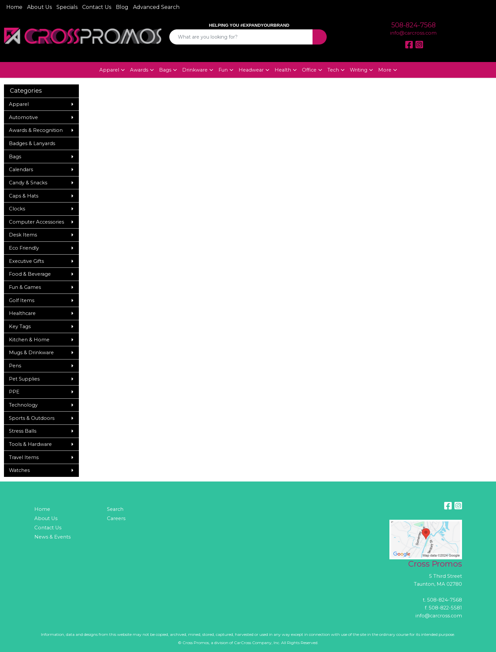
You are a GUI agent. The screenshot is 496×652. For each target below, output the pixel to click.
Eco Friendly (24, 248)
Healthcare (22, 313)
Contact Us (96, 7)
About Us (39, 7)
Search (115, 509)
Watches (19, 470)
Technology (23, 405)
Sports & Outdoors (31, 418)
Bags (15, 157)
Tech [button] (333, 70)
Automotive (23, 117)
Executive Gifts (26, 261)
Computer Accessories (36, 222)
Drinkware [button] (195, 70)
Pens (15, 366)
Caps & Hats (23, 196)
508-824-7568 (413, 25)
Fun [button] (223, 70)
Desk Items (23, 235)
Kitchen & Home (29, 340)
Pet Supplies (24, 379)
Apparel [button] (109, 70)
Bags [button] (165, 70)
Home (14, 7)
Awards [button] (139, 70)
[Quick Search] (241, 37)
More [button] (384, 70)
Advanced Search (156, 7)
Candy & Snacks (28, 183)
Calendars (21, 169)
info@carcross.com (413, 33)
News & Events (52, 537)
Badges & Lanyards (32, 143)
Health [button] (283, 70)
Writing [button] (358, 70)
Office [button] (309, 70)
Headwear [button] (251, 70)
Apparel (19, 104)
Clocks (17, 209)
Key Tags (20, 326)
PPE (14, 392)
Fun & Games (25, 287)
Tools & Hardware (30, 444)
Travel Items (24, 457)
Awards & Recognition (36, 130)
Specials (67, 7)
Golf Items (21, 300)
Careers (116, 518)
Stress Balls (22, 431)
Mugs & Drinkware (31, 353)
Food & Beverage (30, 274)
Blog (122, 7)
